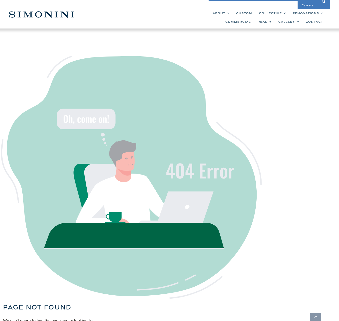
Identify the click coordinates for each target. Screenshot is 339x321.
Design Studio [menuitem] (192, 258)
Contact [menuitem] (188, 274)
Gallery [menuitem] (187, 250)
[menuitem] (118, 17)
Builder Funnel (91, 316)
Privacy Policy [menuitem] (192, 279)
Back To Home (184, 148)
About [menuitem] (162, 287)
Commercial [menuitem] (166, 274)
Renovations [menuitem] (166, 266)
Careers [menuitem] (188, 266)
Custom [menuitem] (163, 250)
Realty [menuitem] (162, 282)
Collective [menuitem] (164, 258)
